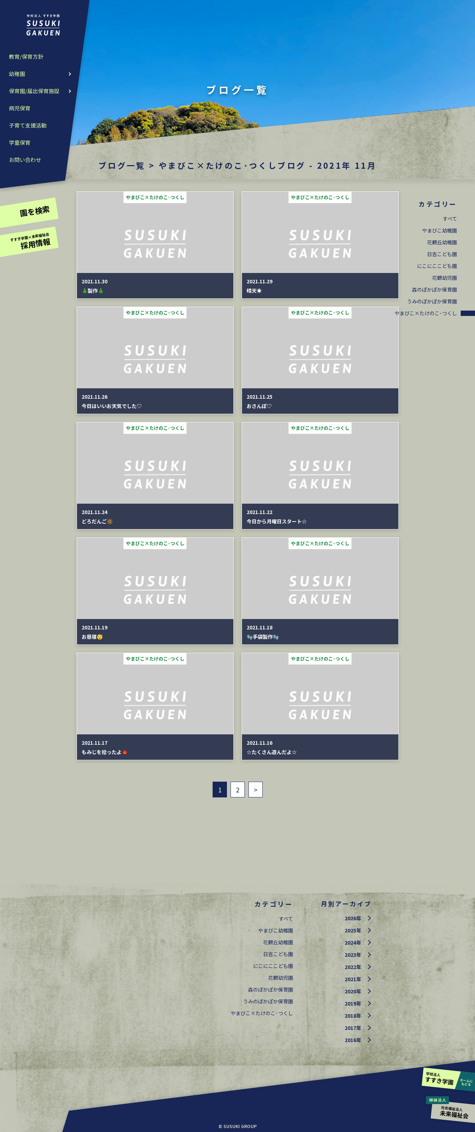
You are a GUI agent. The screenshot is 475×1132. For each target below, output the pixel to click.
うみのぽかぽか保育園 (432, 301)
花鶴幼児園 (444, 277)
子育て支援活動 (28, 125)
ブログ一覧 (122, 165)
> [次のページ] (255, 789)
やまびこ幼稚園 (439, 230)
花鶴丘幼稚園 (442, 242)
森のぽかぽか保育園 (434, 289)
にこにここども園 (437, 265)
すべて (450, 218)
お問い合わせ (25, 159)
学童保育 (19, 142)
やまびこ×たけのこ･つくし (425, 313)
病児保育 (19, 108)
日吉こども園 (442, 254)
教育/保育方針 (26, 56)
